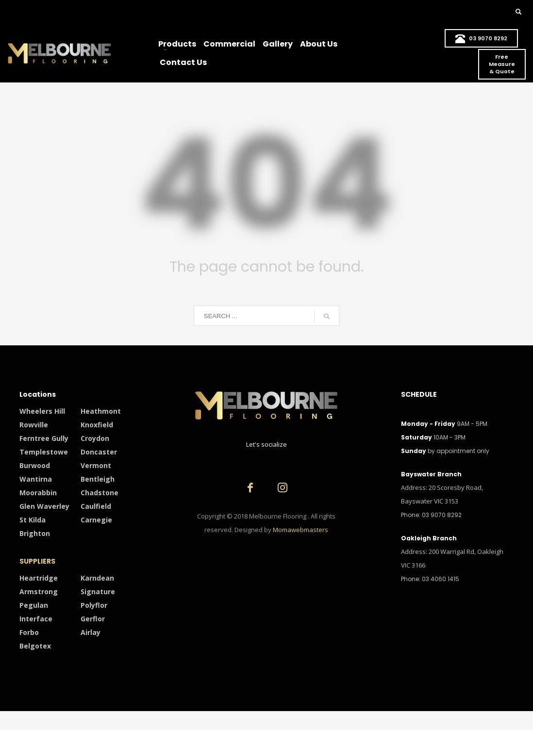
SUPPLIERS (37, 561)
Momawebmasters (300, 529)
